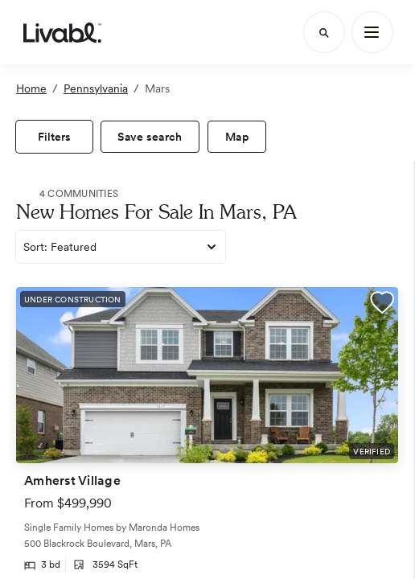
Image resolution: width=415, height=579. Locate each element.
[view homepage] (62, 32)
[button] (382, 304)
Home (31, 88)
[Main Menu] (372, 32)
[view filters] (54, 137)
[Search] (324, 32)
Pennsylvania (96, 88)
